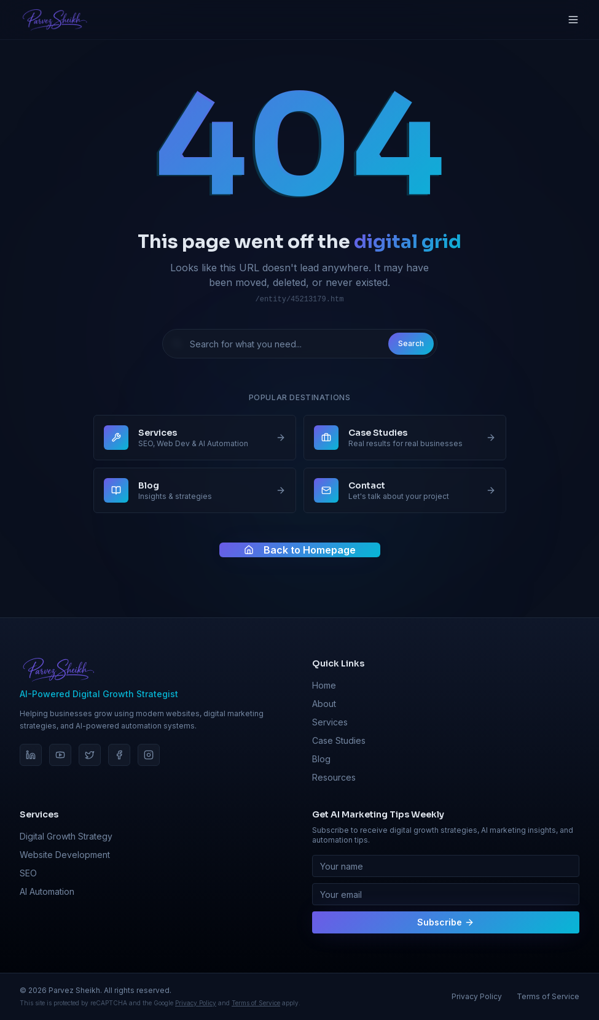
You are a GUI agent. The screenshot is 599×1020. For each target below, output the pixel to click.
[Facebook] (119, 755)
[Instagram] (149, 755)
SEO (28, 873)
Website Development (65, 854)
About (324, 703)
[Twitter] (90, 755)
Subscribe (445, 922)
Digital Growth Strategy (66, 836)
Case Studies (339, 740)
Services (330, 722)
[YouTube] (60, 755)
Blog (321, 759)
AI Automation (47, 891)
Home (324, 685)
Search (411, 343)
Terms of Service (256, 1002)
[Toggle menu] (573, 20)
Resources (334, 777)
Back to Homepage (300, 550)
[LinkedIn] (31, 755)
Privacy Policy (195, 1002)
